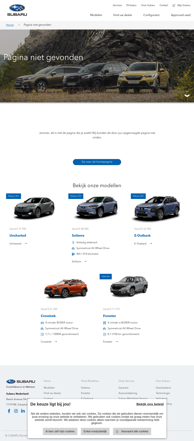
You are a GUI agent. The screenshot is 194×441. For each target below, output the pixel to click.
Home (10, 25)
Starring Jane (180, 435)
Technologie (163, 393)
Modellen (49, 388)
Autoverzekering (128, 393)
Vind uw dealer (52, 393)
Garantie (123, 388)
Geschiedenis (163, 388)
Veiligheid (161, 398)
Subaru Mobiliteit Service (133, 398)
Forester (85, 393)
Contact (48, 398)
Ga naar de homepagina (97, 162)
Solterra (85, 388)
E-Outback (87, 398)
